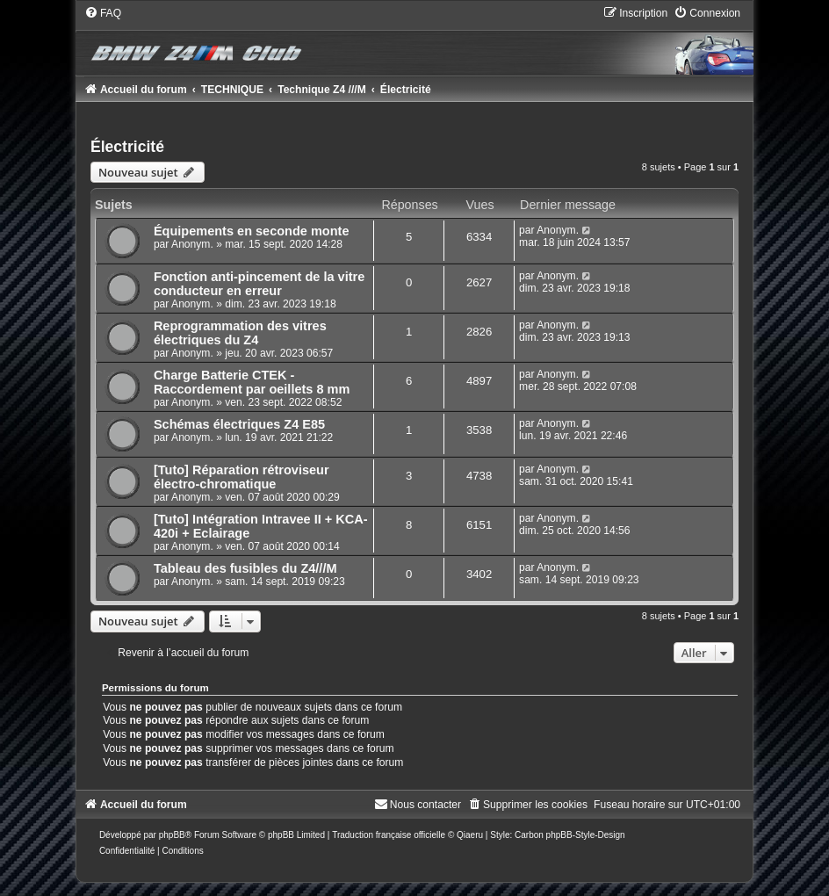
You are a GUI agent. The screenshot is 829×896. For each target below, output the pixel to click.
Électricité (127, 146)
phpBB (172, 835)
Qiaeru (470, 835)
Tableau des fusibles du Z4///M (245, 568)
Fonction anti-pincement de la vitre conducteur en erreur (259, 284)
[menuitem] (102, 13)
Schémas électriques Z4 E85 (239, 424)
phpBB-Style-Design (585, 835)
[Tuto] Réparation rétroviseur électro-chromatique (241, 477)
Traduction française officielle (388, 835)
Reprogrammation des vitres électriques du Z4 (240, 333)
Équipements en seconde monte (252, 231)
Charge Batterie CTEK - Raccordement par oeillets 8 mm (252, 382)
